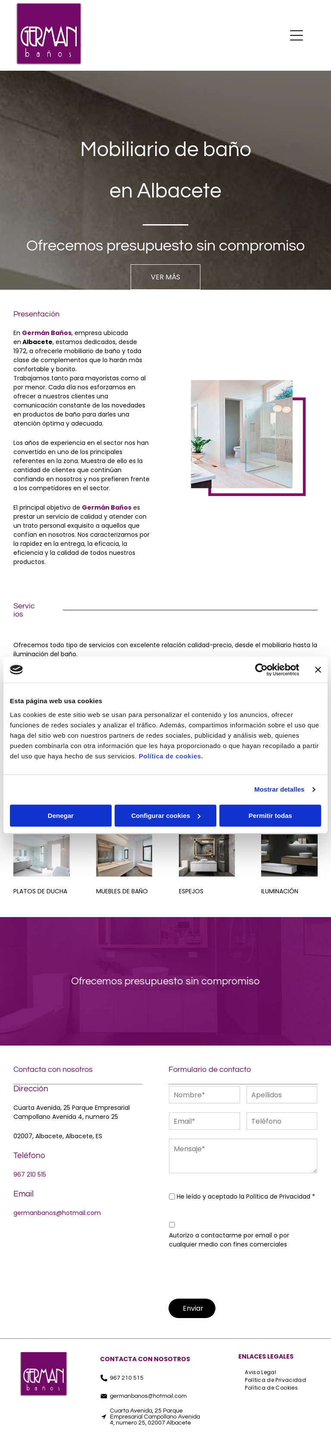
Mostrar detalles (279, 789)
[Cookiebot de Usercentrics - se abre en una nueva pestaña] (261, 669)
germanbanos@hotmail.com (57, 1213)
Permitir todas (270, 815)
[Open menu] (296, 35)
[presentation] (234, 1272)
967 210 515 (29, 1174)
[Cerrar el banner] (318, 670)
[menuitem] (260, 1372)
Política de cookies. (171, 756)
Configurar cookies (165, 815)
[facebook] (106, 1440)
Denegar (61, 815)
